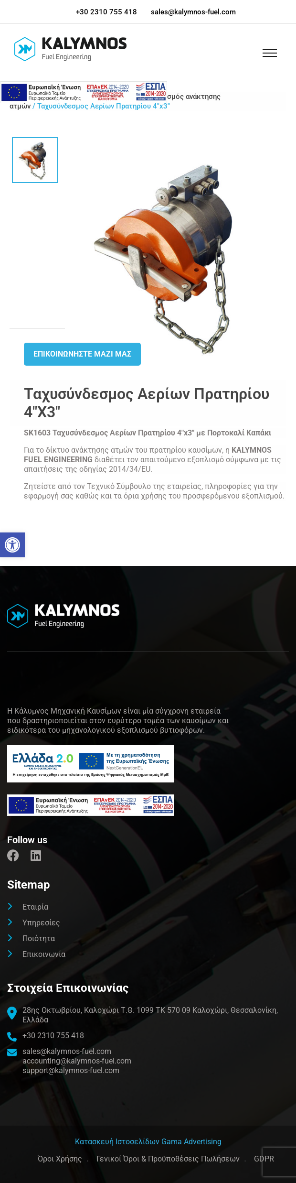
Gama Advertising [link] (191, 1141)
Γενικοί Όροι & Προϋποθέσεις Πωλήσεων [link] (168, 1158)
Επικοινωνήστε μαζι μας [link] (82, 353)
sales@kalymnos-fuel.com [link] (193, 12)
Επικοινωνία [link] (43, 954)
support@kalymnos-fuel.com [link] (70, 1070)
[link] (12, 544)
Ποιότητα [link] (38, 938)
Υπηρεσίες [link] (41, 922)
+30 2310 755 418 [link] (106, 12)
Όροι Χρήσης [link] (60, 1158)
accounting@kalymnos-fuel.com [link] (76, 1060)
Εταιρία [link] (35, 907)
